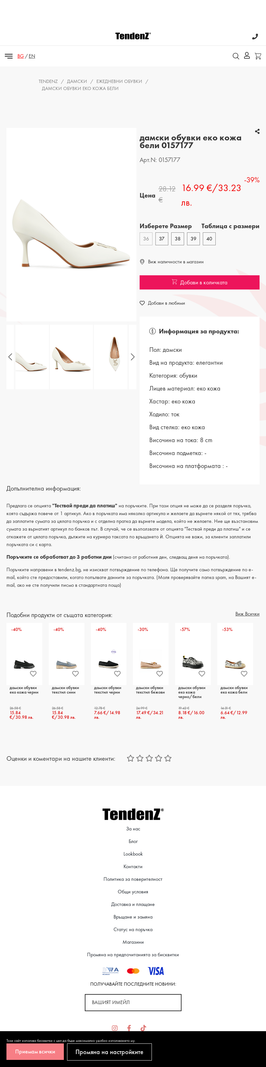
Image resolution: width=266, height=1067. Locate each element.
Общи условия (133, 891)
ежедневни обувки (119, 81)
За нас (133, 828)
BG (20, 56)
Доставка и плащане (133, 904)
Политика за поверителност (133, 879)
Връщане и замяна (133, 916)
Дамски (77, 81)
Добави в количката (199, 282)
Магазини (133, 942)
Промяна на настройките (109, 1052)
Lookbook (133, 853)
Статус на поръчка (133, 929)
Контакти (133, 866)
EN (32, 56)
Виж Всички (247, 613)
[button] (131, 357)
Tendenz (48, 81)
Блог (133, 841)
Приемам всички (35, 1051)
